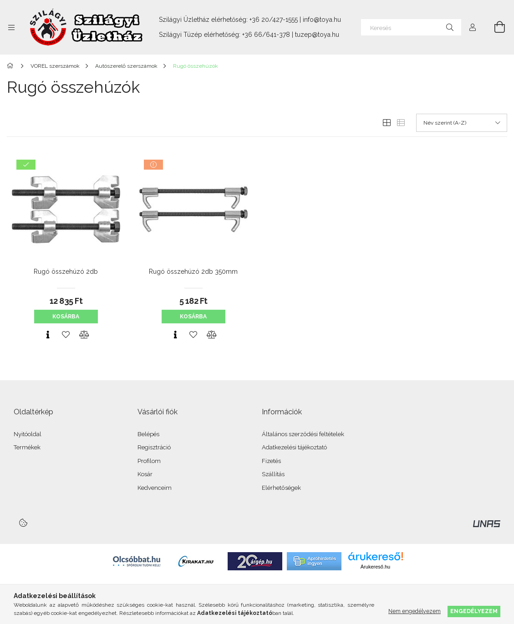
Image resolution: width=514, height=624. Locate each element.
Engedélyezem (474, 611)
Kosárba (65, 316)
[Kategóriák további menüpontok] (11, 27)
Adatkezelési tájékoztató (294, 447)
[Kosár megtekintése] (494, 27)
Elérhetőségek (281, 487)
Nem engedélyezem (414, 611)
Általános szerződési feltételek (303, 434)
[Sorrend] (461, 123)
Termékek (27, 447)
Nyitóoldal (27, 434)
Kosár (145, 474)
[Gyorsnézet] (48, 335)
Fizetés (271, 461)
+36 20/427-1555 (273, 19)
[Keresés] (411, 27)
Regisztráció (154, 447)
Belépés (148, 434)
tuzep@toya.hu (317, 34)
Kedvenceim (154, 487)
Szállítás (273, 474)
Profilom (149, 461)
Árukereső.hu (375, 566)
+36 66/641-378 (266, 34)
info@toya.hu (322, 19)
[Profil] (472, 27)
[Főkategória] (11, 66)
